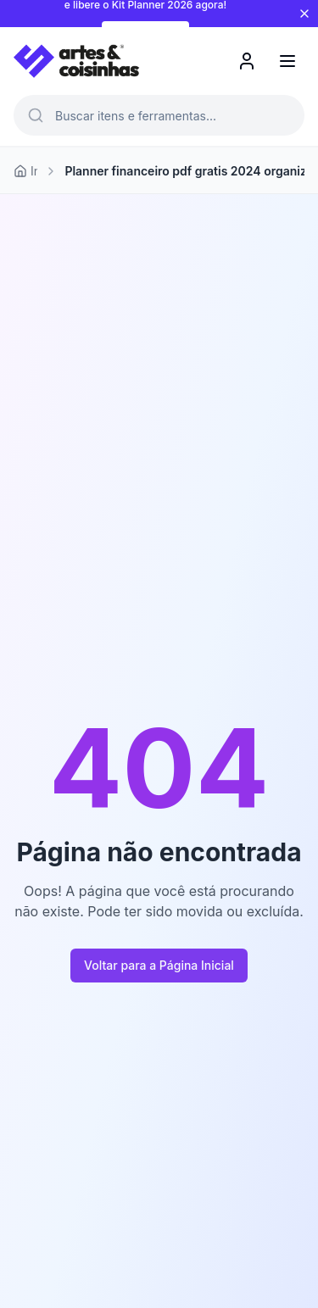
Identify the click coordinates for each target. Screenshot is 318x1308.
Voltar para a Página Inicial (159, 965)
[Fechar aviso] (304, 13)
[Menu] (287, 61)
